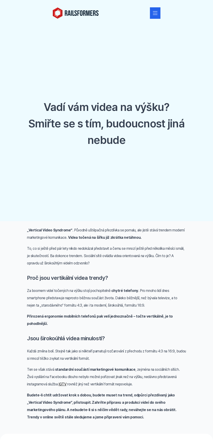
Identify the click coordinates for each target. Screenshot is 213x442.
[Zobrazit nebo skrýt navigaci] (155, 13)
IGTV (62, 384)
